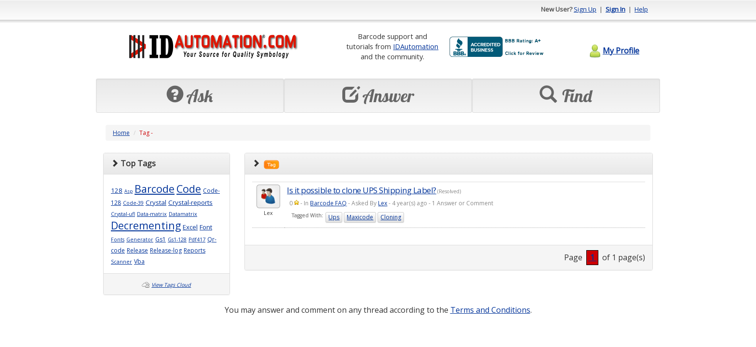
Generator (139, 239)
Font (206, 227)
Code (188, 189)
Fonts (117, 239)
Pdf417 (197, 239)
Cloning (390, 217)
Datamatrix (183, 214)
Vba (139, 261)
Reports (194, 250)
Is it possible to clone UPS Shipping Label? (361, 190)
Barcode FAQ (328, 203)
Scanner (121, 261)
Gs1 (160, 239)
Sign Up (585, 9)
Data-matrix (152, 214)
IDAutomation (415, 46)
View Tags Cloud (171, 284)
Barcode (155, 189)
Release (137, 250)
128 (116, 190)
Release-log (166, 250)
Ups (333, 217)
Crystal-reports (190, 202)
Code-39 (133, 203)
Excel (190, 227)
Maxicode (360, 217)
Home (121, 133)
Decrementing (146, 225)
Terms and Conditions (490, 310)
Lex (382, 203)
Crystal (156, 202)
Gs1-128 (177, 239)
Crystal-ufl (123, 214)
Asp (128, 191)
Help (641, 9)
